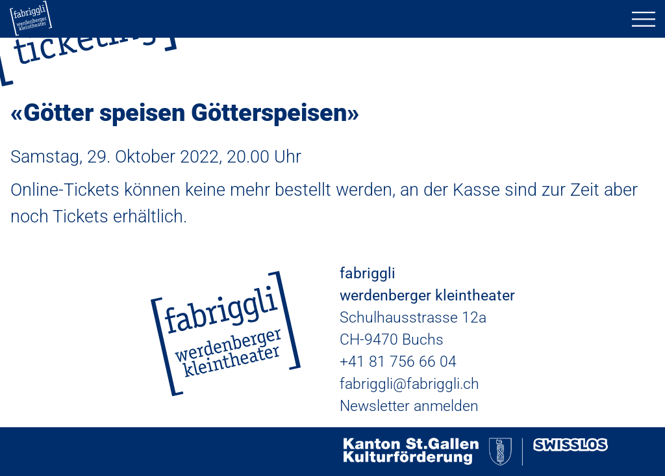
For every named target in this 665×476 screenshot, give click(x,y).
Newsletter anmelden (409, 406)
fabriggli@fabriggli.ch (409, 384)
